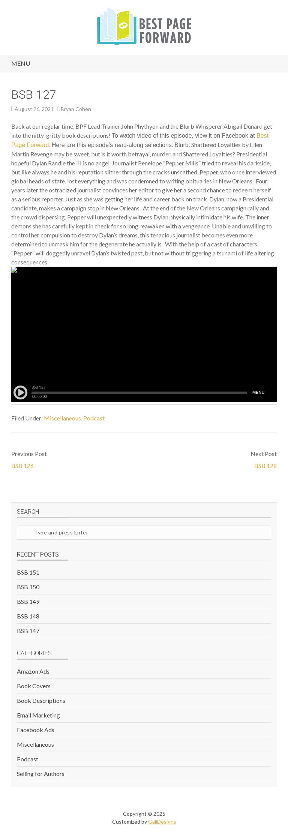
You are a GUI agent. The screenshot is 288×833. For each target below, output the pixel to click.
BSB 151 (28, 572)
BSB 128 (265, 465)
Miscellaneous (62, 418)
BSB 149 (28, 601)
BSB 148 (28, 616)
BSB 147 (28, 630)
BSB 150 (28, 586)
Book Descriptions (41, 700)
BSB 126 (22, 465)
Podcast (94, 418)
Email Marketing (38, 715)
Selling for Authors (40, 773)
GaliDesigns (162, 821)
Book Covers (34, 685)
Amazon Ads (33, 671)
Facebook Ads (35, 729)
